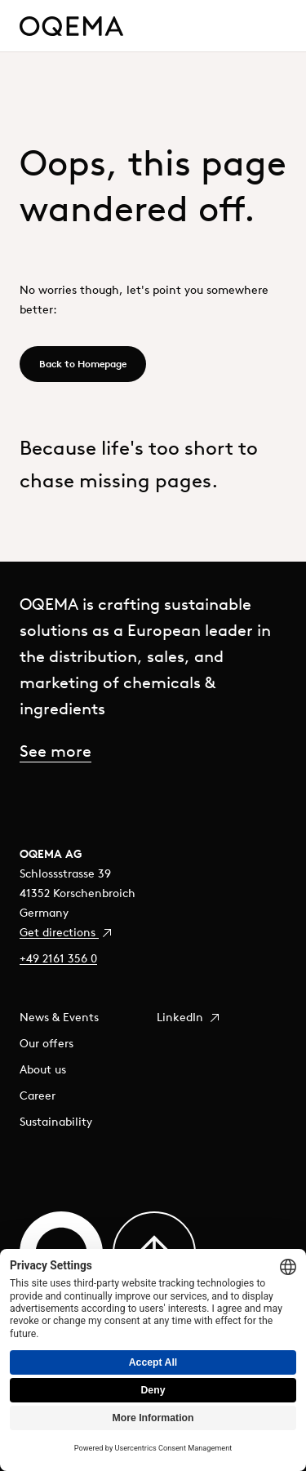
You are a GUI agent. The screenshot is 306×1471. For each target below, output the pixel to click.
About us (43, 1069)
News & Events (59, 1017)
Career (37, 1095)
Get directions (66, 932)
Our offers (46, 1043)
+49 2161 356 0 (58, 958)
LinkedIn (189, 1017)
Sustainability (56, 1121)
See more (55, 750)
